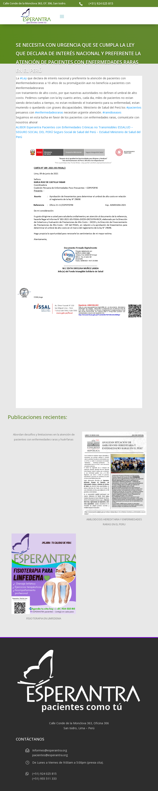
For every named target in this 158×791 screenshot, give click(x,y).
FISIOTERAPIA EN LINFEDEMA (43, 618)
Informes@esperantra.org (49, 750)
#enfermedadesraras (49, 112)
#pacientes (133, 107)
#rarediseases (111, 112)
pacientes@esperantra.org (50, 755)
